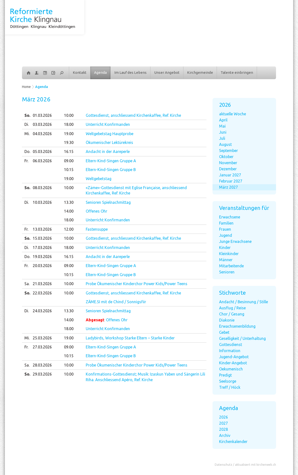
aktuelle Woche (232, 114)
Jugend (225, 235)
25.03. (42, 338)
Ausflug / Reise (232, 308)
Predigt (225, 375)
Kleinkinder (229, 254)
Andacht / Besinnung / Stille (243, 302)
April (223, 120)
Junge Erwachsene (235, 241)
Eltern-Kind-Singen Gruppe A (111, 161)
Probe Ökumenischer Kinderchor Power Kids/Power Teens (136, 283)
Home (26, 87)
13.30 (69, 202)
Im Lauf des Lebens (130, 72)
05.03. (42, 151)
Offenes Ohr (96, 211)
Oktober (226, 157)
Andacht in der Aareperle (108, 151)
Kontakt (79, 72)
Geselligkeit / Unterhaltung (242, 338)
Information (229, 351)
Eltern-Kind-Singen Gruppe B (111, 169)
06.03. (42, 161)
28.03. (42, 365)
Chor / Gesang (231, 314)
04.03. (42, 133)
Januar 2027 (230, 175)
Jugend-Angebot (234, 357)
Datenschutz (223, 464)
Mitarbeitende (231, 266)
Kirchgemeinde (200, 72)
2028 (223, 429)
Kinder (225, 247)
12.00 (69, 229)
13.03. (42, 229)
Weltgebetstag (98, 178)
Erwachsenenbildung (237, 326)
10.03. (42, 202)
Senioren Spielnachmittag (108, 202)
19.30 (69, 142)
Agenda (100, 72)
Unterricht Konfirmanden (108, 124)
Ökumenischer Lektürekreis (109, 142)
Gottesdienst (230, 344)
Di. (26, 124)
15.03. (42, 238)
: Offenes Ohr (107, 320)
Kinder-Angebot (233, 363)
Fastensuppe (97, 229)
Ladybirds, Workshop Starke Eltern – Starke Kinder (130, 338)
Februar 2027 (230, 181)
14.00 (69, 211)
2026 (223, 417)
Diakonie (226, 320)
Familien (226, 223)
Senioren (226, 272)
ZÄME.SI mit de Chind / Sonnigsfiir (116, 302)
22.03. (42, 293)
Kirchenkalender (233, 441)
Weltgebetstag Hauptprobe (109, 133)
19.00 (69, 133)
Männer (226, 260)
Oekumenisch (231, 369)
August (225, 144)
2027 (223, 423)
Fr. (26, 161)
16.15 (69, 151)
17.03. (42, 247)
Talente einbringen (237, 72)
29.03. (42, 374)
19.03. (42, 256)
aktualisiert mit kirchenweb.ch (255, 464)
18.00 (69, 124)
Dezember (228, 169)
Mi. (27, 133)
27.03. (42, 347)
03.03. (42, 124)
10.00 (69, 115)
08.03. (42, 187)
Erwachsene (229, 217)
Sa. (27, 283)
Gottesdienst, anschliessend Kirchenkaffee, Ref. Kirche (133, 115)
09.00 (69, 161)
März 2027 (228, 187)
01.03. (42, 115)
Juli (222, 138)
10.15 (69, 169)
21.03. (42, 283)
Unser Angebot (167, 72)
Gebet (224, 332)
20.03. (42, 265)
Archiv (224, 435)
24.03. (42, 311)
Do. (27, 151)
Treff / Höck (229, 387)
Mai (222, 126)
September (228, 150)
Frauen (225, 229)
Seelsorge (227, 381)
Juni (222, 132)
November (228, 163)
